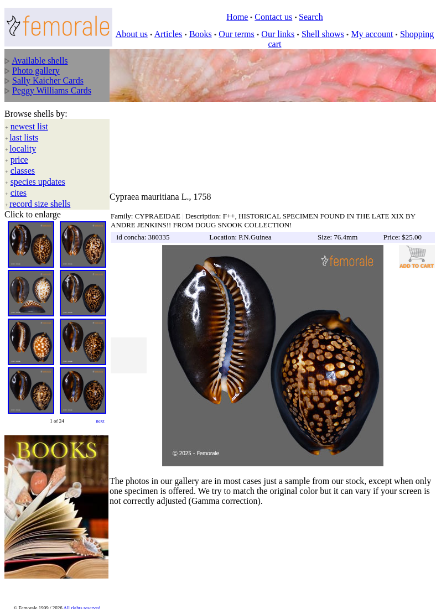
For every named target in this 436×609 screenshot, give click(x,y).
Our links (277, 34)
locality (22, 148)
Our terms (236, 34)
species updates (38, 181)
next (100, 421)
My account (372, 34)
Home (237, 17)
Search (311, 17)
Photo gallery (36, 70)
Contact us (273, 17)
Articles (168, 34)
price (19, 159)
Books (200, 34)
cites (19, 192)
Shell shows (323, 34)
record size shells (39, 204)
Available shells (40, 60)
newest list (29, 126)
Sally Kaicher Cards (48, 80)
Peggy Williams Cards (51, 90)
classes (23, 170)
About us (132, 34)
